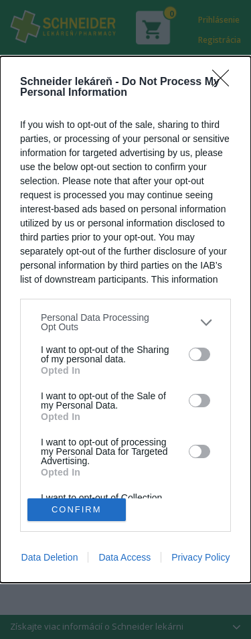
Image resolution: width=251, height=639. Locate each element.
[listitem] (125, 322)
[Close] (225, 82)
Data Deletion (49, 557)
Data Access (124, 557)
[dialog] (125, 319)
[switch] (199, 354)
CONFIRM (77, 509)
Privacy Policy (200, 557)
